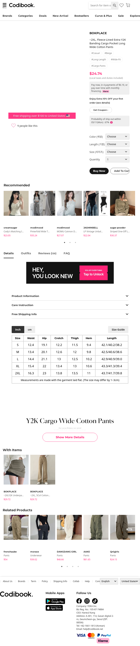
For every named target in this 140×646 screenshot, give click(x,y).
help (87, 581)
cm (30, 329)
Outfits (26, 253)
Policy (45, 581)
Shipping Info (60, 581)
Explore (135, 15)
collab (76, 581)
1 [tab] (64, 242)
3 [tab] (75, 242)
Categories (25, 15)
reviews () (47, 253)
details (9, 253)
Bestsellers (81, 15)
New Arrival (60, 15)
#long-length (99, 59)
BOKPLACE (98, 33)
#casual (96, 53)
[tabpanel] (17, 214)
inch (18, 329)
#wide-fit (116, 59)
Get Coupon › (100, 110)
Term (33, 581)
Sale (121, 15)
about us (7, 581)
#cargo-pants (99, 65)
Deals (42, 15)
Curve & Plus (103, 15)
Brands (7, 15)
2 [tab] (70, 242)
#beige (108, 53)
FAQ (67, 253)
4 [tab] (78, 566)
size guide (118, 329)
